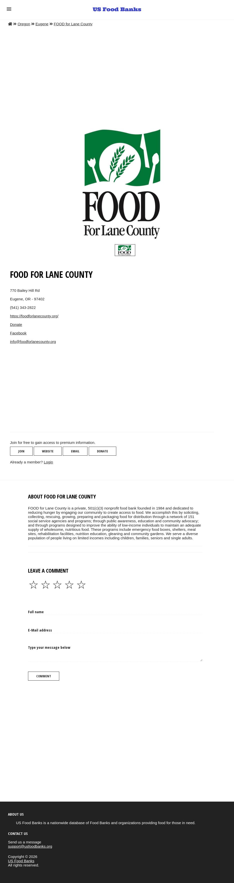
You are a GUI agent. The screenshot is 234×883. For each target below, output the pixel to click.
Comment (43, 676)
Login (48, 462)
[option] (125, 250)
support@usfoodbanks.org (30, 846)
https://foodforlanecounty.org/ (34, 316)
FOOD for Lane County (73, 24)
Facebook (18, 333)
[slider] (125, 250)
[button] (9, 9)
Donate (16, 324)
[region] (112, 392)
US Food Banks (21, 861)
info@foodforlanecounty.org (33, 341)
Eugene (42, 24)
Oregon (24, 24)
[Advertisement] (117, 71)
